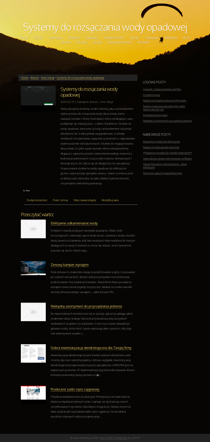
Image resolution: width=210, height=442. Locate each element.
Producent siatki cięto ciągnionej (75, 389)
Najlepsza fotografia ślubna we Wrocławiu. (165, 100)
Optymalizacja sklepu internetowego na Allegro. (167, 158)
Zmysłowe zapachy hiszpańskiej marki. (162, 173)
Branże (35, 77)
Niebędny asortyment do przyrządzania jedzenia (86, 306)
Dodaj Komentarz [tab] (37, 200)
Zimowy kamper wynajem (70, 264)
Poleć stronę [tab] (60, 200)
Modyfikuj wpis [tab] (110, 200)
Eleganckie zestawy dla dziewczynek (161, 141)
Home (24, 77)
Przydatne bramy (151, 95)
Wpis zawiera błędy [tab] (85, 200)
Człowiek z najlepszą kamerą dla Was (162, 89)
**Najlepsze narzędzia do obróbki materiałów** (167, 152)
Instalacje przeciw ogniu (155, 115)
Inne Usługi (47, 77)
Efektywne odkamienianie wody (74, 223)
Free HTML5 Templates (113, 438)
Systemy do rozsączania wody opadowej (105, 26)
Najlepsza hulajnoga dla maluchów (161, 147)
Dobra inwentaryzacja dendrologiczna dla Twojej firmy (91, 348)
